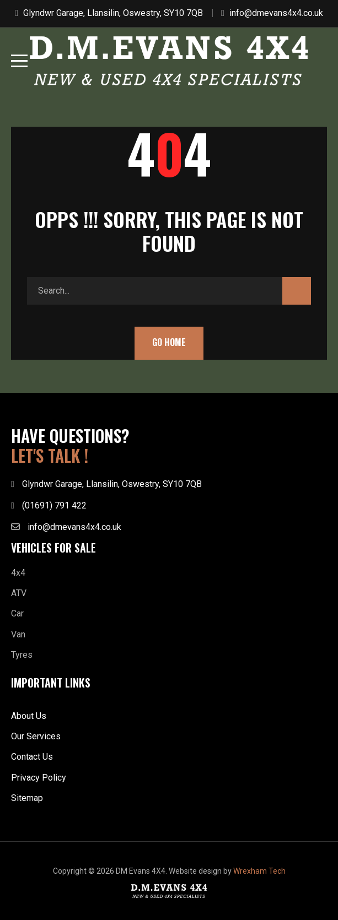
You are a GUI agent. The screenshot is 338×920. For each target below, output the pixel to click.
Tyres (22, 655)
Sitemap (27, 798)
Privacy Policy (38, 777)
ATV (18, 593)
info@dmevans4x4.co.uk (276, 13)
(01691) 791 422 (54, 505)
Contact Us (32, 756)
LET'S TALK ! (49, 456)
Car (17, 613)
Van (18, 634)
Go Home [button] (169, 342)
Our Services (36, 736)
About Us (28, 716)
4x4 (18, 572)
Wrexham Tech (259, 871)
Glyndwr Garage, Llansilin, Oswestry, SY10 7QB (113, 13)
